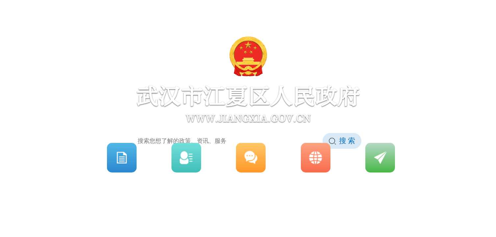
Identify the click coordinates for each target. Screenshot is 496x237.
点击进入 (248, 224)
